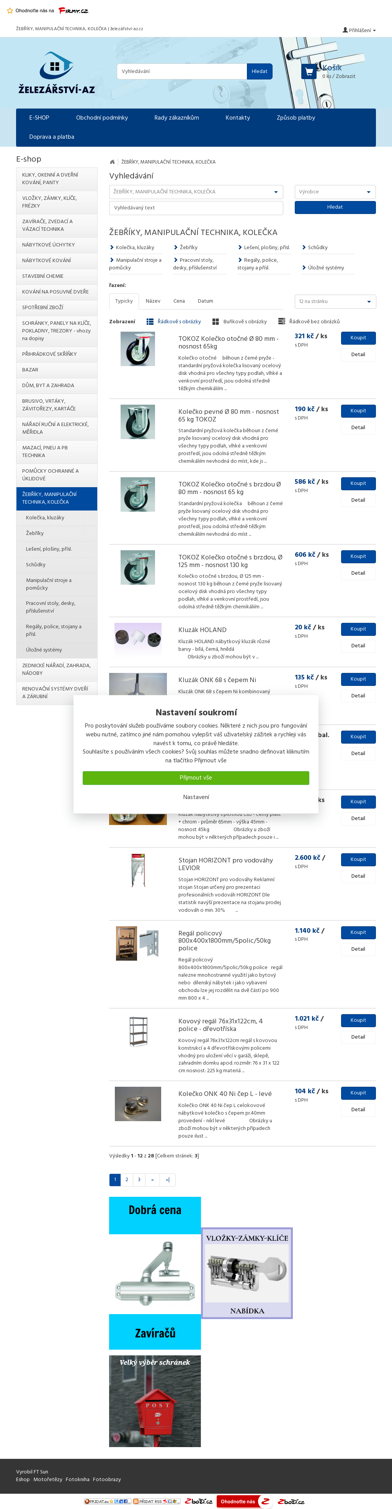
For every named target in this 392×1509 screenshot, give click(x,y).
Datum (205, 301)
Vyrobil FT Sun (32, 1472)
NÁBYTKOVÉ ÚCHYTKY (48, 245)
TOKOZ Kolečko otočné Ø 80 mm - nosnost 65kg (228, 343)
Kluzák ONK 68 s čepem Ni (217, 680)
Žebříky (185, 247)
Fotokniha (78, 1479)
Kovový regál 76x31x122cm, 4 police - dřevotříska (220, 1025)
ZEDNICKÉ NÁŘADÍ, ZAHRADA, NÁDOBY (56, 669)
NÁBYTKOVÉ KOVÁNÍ (46, 260)
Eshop (23, 1479)
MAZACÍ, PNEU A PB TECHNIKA (45, 452)
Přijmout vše (196, 778)
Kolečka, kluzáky (131, 247)
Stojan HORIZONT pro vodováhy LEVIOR (225, 864)
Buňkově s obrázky (239, 322)
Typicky (124, 301)
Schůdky (314, 247)
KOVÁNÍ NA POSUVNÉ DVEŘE (55, 292)
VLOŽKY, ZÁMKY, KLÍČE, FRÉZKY (49, 202)
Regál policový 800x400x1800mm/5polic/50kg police (224, 941)
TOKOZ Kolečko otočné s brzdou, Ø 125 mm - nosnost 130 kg (230, 561)
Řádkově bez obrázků (309, 322)
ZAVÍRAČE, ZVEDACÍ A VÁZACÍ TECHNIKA (47, 225)
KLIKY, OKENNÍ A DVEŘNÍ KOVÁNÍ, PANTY (50, 179)
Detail (358, 354)
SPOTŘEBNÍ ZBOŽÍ (42, 307)
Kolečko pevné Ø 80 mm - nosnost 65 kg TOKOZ (228, 416)
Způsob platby (296, 118)
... (225, 388)
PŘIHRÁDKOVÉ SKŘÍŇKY (49, 354)
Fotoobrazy (107, 1479)
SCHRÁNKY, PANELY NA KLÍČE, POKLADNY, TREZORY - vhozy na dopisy (56, 331)
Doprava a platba (51, 137)
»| (168, 1179)
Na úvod (112, 162)
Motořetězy (47, 1479)
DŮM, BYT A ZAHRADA (48, 385)
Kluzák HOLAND (202, 630)
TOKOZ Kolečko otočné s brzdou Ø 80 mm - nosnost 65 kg (229, 488)
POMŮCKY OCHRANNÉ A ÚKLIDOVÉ (50, 475)
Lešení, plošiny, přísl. (263, 247)
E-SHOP (39, 118)
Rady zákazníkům (177, 118)
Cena (179, 301)
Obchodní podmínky (102, 118)
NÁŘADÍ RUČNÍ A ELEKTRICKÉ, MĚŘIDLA (55, 428)
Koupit (358, 338)
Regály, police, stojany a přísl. (257, 264)
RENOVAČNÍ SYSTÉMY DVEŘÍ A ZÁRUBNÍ (55, 693)
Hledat (260, 71)
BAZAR (30, 370)
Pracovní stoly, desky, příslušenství (195, 264)
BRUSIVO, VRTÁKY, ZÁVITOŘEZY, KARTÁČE (49, 405)
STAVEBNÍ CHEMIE (43, 276)
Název (153, 301)
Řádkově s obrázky (174, 322)
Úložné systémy (322, 268)
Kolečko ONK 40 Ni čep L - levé (225, 1094)
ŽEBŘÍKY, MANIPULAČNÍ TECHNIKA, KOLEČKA (49, 498)
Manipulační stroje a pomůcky (135, 264)
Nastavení (196, 797)
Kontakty (238, 118)
